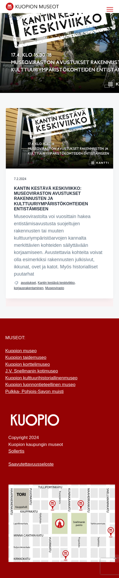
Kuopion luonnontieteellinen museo (40, 384)
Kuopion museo (21, 350)
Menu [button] (108, 9)
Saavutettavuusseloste (31, 464)
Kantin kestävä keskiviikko (56, 283)
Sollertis (16, 451)
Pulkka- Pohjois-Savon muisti (34, 391)
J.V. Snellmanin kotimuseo (31, 371)
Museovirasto (54, 288)
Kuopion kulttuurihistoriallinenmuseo (41, 377)
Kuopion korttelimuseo (27, 364)
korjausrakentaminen (28, 288)
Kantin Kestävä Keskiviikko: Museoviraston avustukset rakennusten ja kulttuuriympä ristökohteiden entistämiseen (51, 198)
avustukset (28, 283)
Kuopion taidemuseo (25, 357)
